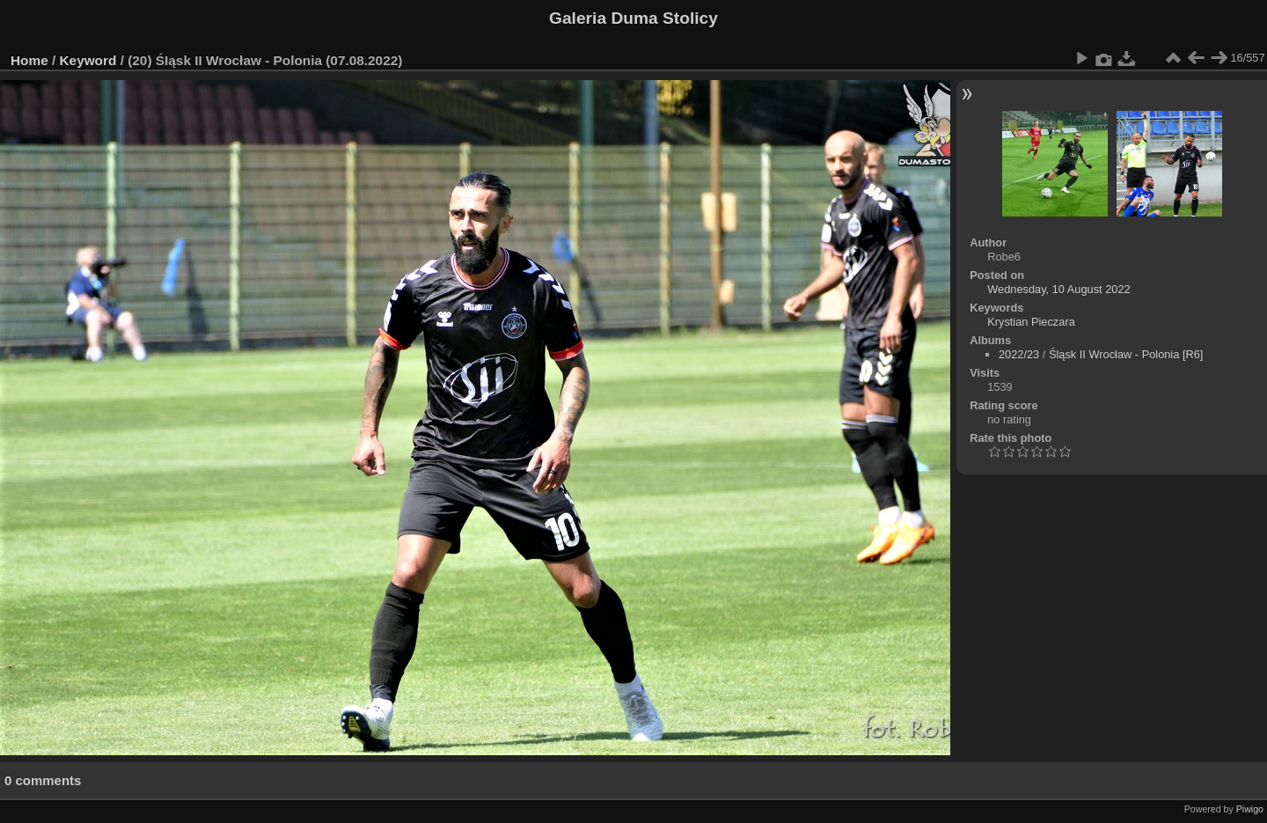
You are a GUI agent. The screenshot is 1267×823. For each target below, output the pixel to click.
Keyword (88, 60)
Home (29, 60)
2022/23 (1019, 354)
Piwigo (1249, 809)
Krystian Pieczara (1031, 321)
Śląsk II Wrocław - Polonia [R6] (1126, 354)
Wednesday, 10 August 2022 (1058, 289)
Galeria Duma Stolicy (633, 18)
